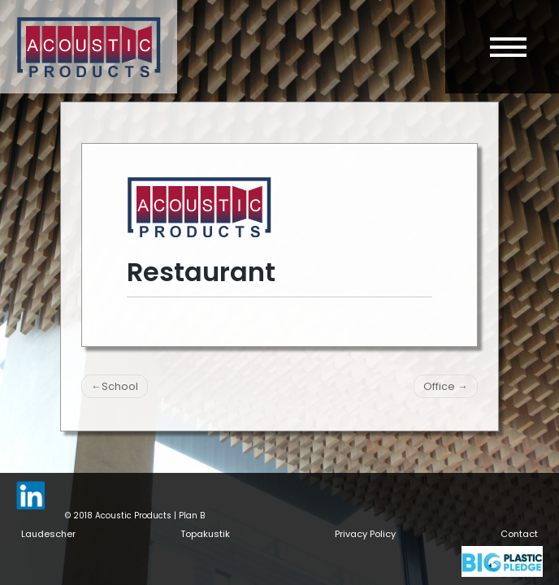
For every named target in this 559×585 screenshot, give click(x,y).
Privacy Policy (365, 533)
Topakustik (205, 533)
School (120, 386)
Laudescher (48, 533)
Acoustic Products (133, 515)
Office (439, 386)
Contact (519, 533)
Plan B (192, 515)
